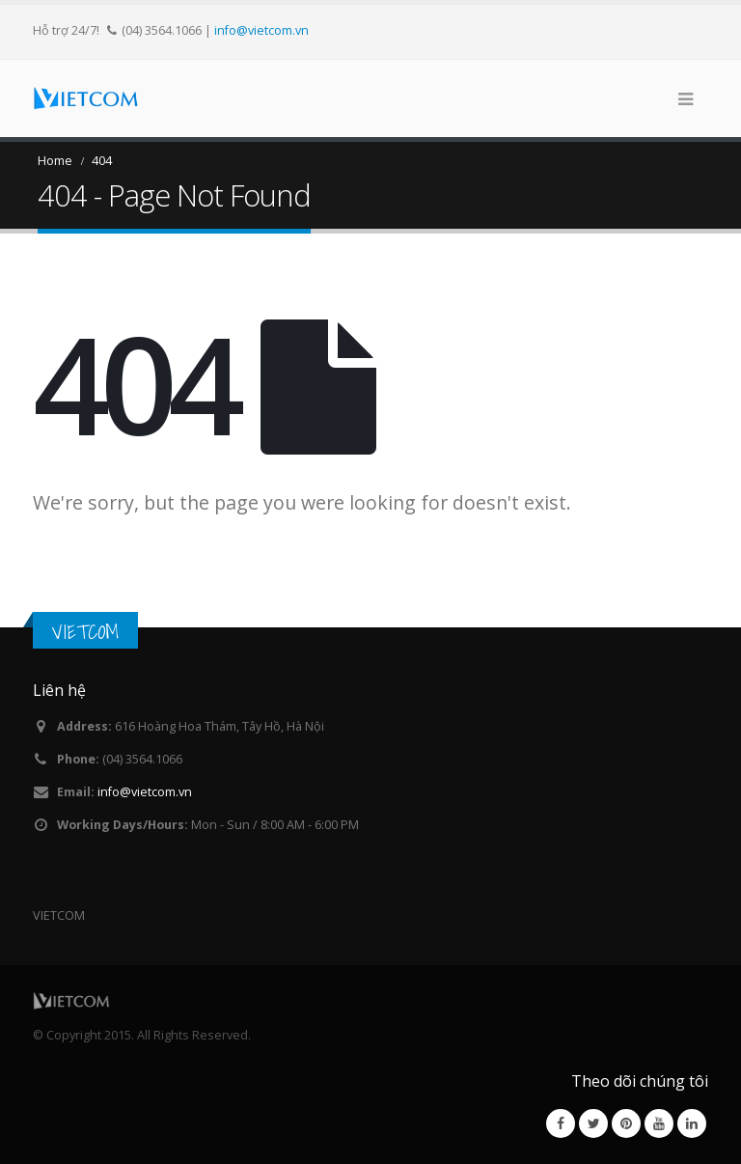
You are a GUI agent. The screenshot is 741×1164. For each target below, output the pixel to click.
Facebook (560, 1123)
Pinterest (626, 1123)
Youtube (659, 1123)
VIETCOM (85, 632)
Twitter (593, 1123)
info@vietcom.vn (261, 30)
